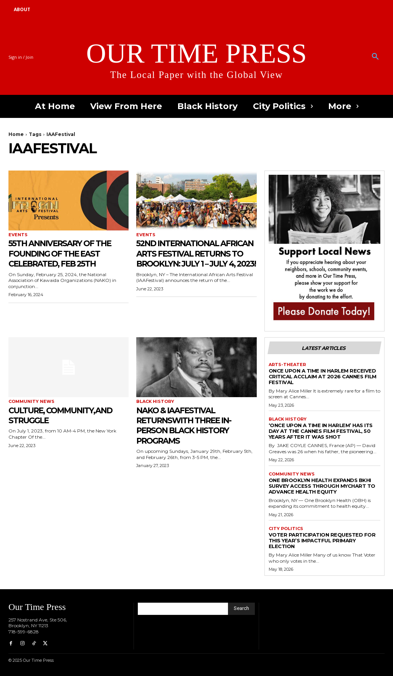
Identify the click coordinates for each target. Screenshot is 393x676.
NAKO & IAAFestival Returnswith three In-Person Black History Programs (192, 425)
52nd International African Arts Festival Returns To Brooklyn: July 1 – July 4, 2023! (190, 258)
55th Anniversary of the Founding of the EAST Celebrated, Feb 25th (68, 253)
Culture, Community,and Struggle (47, 420)
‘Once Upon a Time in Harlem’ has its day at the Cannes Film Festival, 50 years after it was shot (321, 431)
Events (18, 234)
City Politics (286, 528)
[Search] (241, 609)
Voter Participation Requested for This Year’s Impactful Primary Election (322, 540)
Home (16, 134)
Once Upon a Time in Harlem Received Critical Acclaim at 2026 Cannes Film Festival (322, 376)
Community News (31, 401)
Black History (155, 401)
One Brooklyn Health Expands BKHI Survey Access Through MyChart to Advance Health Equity (322, 486)
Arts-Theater (287, 364)
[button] (375, 57)
